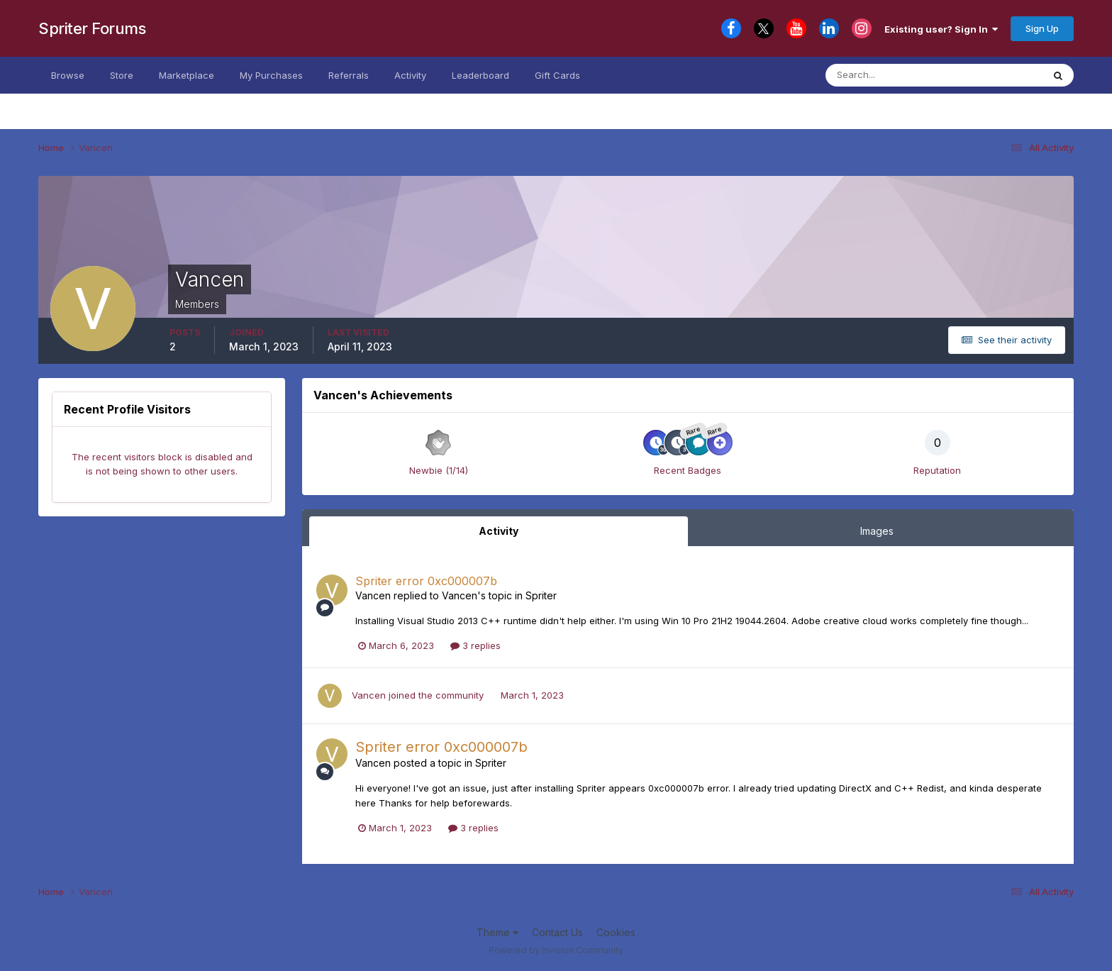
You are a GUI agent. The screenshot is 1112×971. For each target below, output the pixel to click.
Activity (410, 75)
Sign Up (1042, 28)
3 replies (475, 645)
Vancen (373, 595)
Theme (497, 932)
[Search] (895, 75)
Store (121, 75)
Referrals (348, 75)
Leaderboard (480, 75)
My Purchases (271, 75)
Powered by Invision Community (556, 950)
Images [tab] (877, 531)
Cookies (615, 932)
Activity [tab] (498, 531)
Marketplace (186, 75)
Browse (67, 75)
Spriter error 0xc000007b (426, 581)
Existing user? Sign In (941, 29)
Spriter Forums (91, 28)
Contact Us (557, 932)
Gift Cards (557, 75)
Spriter (541, 595)
